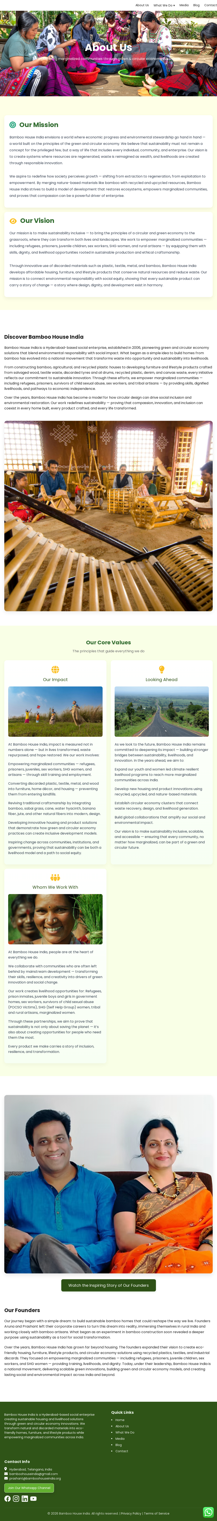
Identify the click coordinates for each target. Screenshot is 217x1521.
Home (120, 1420)
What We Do (124, 1432)
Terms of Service (156, 1513)
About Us (142, 5)
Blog (196, 5)
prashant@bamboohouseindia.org (35, 1478)
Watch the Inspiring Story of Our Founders (108, 1285)
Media (184, 5)
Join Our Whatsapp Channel (29, 1488)
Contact (210, 5)
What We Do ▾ (164, 5)
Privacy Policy (131, 1513)
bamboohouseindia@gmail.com (33, 1474)
